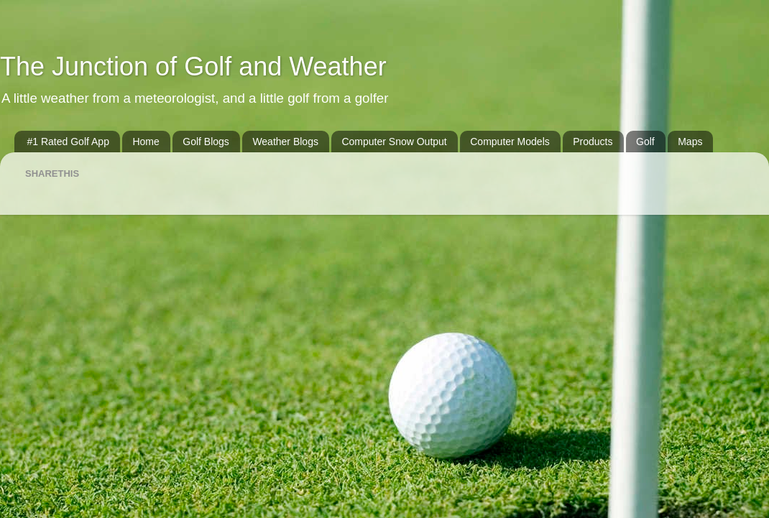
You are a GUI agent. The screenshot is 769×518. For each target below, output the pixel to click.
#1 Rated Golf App (68, 141)
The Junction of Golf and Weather (193, 66)
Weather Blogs (285, 141)
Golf (645, 141)
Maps (690, 141)
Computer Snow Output (393, 141)
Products (592, 141)
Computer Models (510, 141)
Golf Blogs (206, 141)
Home (145, 141)
